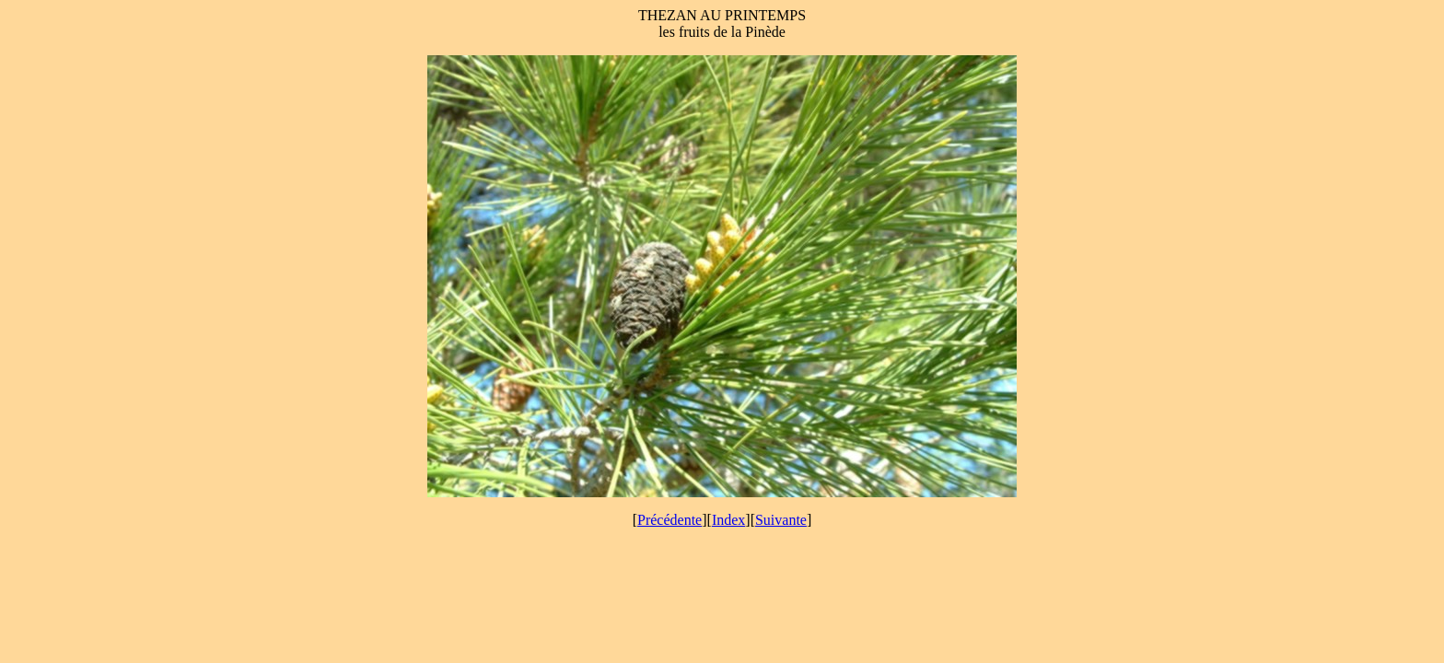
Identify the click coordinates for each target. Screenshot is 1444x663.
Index (728, 520)
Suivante (781, 520)
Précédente (669, 520)
